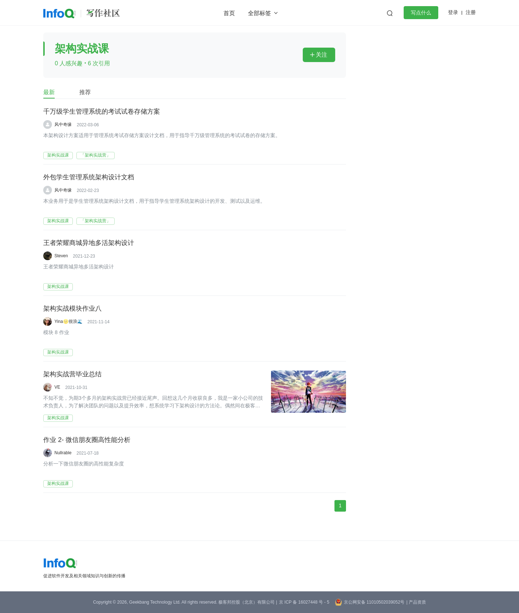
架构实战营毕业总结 (72, 374)
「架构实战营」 (95, 155)
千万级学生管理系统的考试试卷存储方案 (101, 111)
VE (57, 387)
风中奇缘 (63, 124)
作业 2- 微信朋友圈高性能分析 (86, 439)
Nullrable (62, 452)
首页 (229, 13)
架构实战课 (58, 155)
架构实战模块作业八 (72, 308)
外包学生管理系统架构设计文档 (88, 177)
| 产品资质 (416, 602)
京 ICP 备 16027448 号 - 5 (304, 602)
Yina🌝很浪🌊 (68, 321)
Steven (61, 255)
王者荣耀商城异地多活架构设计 (88, 242)
